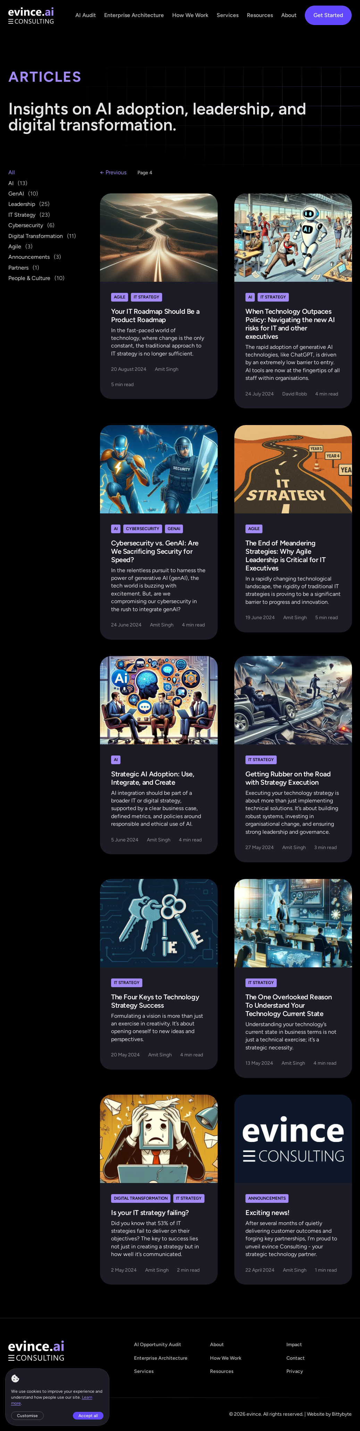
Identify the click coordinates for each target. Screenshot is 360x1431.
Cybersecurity (31, 225)
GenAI (23, 193)
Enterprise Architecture (134, 15)
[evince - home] (30, 15)
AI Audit (85, 15)
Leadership (29, 204)
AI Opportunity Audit (157, 1345)
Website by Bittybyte (329, 1414)
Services (227, 15)
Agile (20, 246)
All (11, 172)
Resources (260, 15)
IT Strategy (29, 214)
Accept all (88, 1415)
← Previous (113, 172)
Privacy (294, 1371)
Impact (294, 1345)
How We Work (190, 15)
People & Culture (36, 278)
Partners (23, 267)
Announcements (34, 257)
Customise (27, 1415)
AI (17, 183)
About (288, 15)
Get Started (328, 15)
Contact (295, 1358)
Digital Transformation (42, 236)
